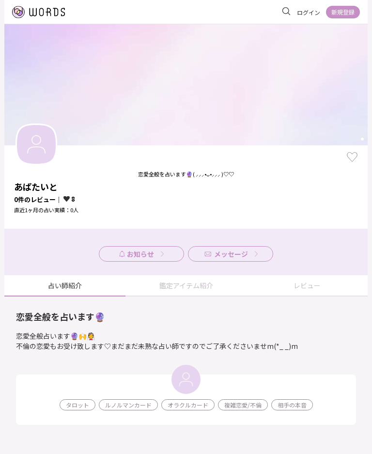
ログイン (308, 12)
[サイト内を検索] (286, 11)
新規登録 (343, 12)
